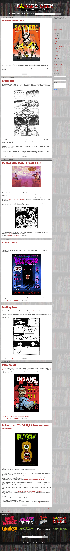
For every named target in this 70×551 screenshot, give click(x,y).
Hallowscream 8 (10, 242)
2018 (56, 40)
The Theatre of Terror (58, 67)
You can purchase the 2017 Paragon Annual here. (12, 71)
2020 (56, 36)
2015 (56, 55)
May (57, 53)
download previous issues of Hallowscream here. (34, 479)
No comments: (17, 73)
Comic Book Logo (57, 70)
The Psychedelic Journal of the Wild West (21, 163)
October (57, 49)
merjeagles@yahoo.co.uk (19, 491)
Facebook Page (42, 502)
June (57, 51)
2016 (56, 43)
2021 (56, 35)
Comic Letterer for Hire (58, 30)
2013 (56, 58)
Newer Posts (5, 509)
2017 (56, 41)
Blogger (45, 542)
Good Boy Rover (9, 307)
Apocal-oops (8, 80)
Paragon (41, 145)
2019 (56, 38)
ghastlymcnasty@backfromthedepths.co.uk (33, 491)
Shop (55, 27)
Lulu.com (4, 502)
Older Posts (48, 509)
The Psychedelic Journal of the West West (15, 199)
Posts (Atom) (9, 511)
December (58, 44)
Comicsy (10, 233)
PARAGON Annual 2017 (13, 20)
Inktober (34, 310)
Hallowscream (56, 65)
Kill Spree (55, 68)
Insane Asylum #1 (10, 365)
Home (26, 509)
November (58, 48)
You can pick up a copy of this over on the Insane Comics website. (15, 416)
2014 (56, 56)
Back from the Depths (58, 64)
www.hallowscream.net (9, 297)
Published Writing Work (58, 29)
